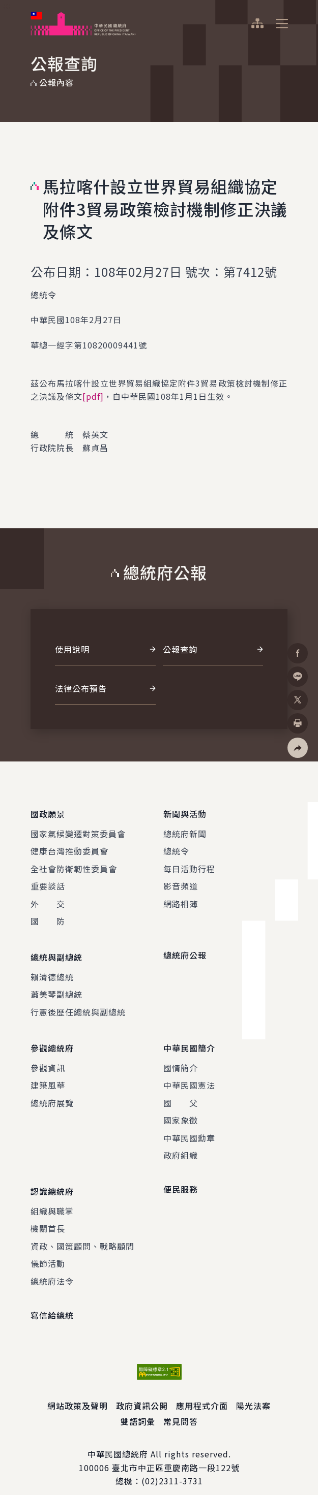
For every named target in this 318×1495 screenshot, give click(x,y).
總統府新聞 (185, 830)
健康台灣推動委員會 (69, 848)
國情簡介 (180, 1058)
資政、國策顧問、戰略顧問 (82, 1233)
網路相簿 (180, 900)
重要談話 (48, 883)
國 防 (48, 918)
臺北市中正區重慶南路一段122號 (176, 1454)
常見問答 (180, 1408)
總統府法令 (52, 1268)
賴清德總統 (52, 970)
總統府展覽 (52, 1093)
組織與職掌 (52, 1198)
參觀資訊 (48, 1058)
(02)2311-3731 (172, 1468)
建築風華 (48, 1075)
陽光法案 (253, 1393)
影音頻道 (180, 883)
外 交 (48, 900)
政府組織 (180, 1145)
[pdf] (93, 396)
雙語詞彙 (138, 1408)
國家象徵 (180, 1110)
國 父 (180, 1093)
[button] (297, 748)
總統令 (176, 848)
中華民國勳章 (189, 1128)
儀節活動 (48, 1251)
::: (7, 5)
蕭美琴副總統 (56, 988)
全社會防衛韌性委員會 (74, 865)
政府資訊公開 (142, 1393)
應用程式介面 (202, 1393)
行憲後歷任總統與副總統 (78, 1005)
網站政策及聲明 (77, 1393)
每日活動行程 (189, 865)
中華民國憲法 (189, 1075)
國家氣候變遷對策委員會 (78, 830)
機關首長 (48, 1216)
